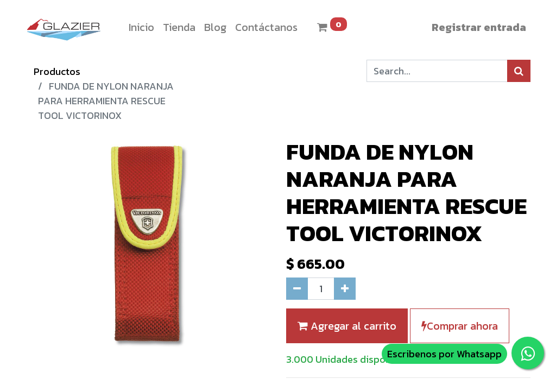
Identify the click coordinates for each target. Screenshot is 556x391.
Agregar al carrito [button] (347, 326)
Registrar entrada (479, 27)
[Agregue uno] (345, 289)
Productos (57, 71)
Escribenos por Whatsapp (444, 353)
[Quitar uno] (297, 289)
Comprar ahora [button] (459, 326)
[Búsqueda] (518, 71)
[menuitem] (141, 27)
